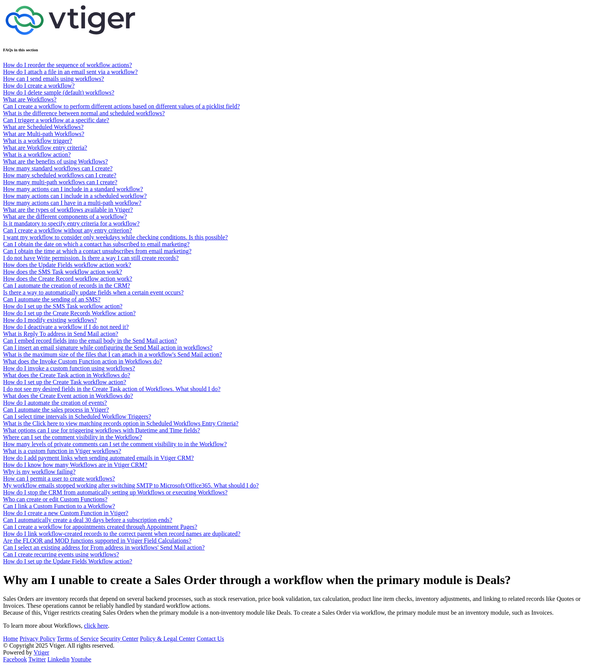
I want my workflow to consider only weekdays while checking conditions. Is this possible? (115, 237)
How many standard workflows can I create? (57, 168)
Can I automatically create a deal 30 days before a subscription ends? (87, 520)
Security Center (119, 638)
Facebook (15, 659)
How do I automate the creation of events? (55, 402)
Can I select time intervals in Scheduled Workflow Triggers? (77, 416)
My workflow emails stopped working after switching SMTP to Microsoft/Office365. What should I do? (131, 485)
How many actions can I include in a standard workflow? (73, 189)
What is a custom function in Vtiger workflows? (62, 451)
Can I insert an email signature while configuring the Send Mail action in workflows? (107, 347)
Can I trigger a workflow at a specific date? (56, 120)
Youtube (81, 659)
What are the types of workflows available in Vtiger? (68, 209)
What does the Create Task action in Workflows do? (66, 375)
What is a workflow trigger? (37, 140)
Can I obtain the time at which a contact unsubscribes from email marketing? (97, 251)
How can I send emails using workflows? (53, 78)
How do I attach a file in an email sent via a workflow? (70, 72)
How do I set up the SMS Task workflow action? (62, 306)
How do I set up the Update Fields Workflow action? (67, 561)
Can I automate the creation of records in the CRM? (66, 285)
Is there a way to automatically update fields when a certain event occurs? (93, 292)
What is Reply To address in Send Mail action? (60, 334)
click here (96, 625)
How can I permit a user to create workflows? (59, 478)
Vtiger (41, 652)
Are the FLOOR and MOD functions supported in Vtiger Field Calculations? (97, 540)
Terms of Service (78, 638)
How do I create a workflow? (39, 85)
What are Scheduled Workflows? (43, 127)
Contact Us (210, 638)
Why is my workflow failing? (39, 471)
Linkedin (58, 659)
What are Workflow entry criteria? (45, 147)
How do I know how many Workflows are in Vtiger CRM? (75, 464)
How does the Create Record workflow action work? (67, 278)
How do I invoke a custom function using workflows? (69, 368)
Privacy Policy (37, 638)
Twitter (37, 659)
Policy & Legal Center (167, 638)
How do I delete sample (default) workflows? (58, 92)
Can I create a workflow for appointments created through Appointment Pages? (100, 527)
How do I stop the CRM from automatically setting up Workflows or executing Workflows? (115, 492)
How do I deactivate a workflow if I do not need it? (66, 327)
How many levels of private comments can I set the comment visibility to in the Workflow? (115, 444)
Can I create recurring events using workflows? (61, 554)
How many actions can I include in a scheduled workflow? (75, 196)
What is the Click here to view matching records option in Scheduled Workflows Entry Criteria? (120, 423)
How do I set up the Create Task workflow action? (64, 382)
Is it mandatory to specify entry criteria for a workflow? (71, 223)
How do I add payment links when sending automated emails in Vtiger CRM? (98, 458)
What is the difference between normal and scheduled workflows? (84, 113)
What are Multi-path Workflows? (43, 134)
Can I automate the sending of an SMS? (52, 299)
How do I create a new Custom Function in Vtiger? (65, 513)
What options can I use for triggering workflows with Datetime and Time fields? (101, 430)
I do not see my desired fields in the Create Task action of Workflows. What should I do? (111, 389)
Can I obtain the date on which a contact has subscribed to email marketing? (96, 244)
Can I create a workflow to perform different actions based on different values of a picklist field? (121, 106)
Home (10, 638)
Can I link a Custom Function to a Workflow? (59, 506)
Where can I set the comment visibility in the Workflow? (72, 437)
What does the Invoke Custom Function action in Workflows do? (82, 361)
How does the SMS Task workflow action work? (62, 271)
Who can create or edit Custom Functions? (55, 499)
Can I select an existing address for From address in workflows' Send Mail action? (104, 547)
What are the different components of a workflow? (65, 216)
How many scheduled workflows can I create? (59, 175)
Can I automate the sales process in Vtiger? (56, 409)
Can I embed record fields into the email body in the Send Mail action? (90, 340)
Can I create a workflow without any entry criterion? (67, 230)
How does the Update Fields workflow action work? (67, 265)
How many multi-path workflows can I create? (60, 182)
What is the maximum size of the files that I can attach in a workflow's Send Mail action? (112, 354)
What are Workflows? (30, 99)
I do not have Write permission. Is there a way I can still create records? (91, 258)
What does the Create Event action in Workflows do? (68, 396)
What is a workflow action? (37, 154)
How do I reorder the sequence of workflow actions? (67, 65)
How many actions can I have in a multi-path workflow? (72, 203)
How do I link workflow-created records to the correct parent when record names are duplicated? (121, 533)
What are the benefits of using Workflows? (55, 161)
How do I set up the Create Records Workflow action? (69, 313)
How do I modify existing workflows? (50, 320)
